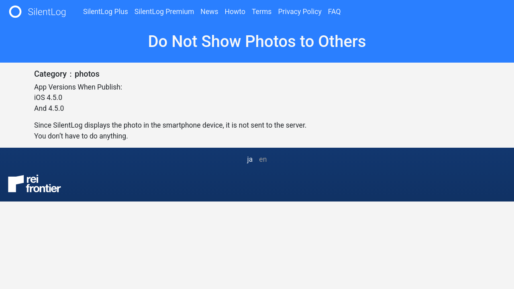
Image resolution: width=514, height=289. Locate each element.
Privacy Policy (299, 12)
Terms (261, 12)
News (209, 12)
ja (250, 159)
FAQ (334, 12)
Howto (235, 12)
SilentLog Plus (105, 12)
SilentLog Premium (164, 12)
